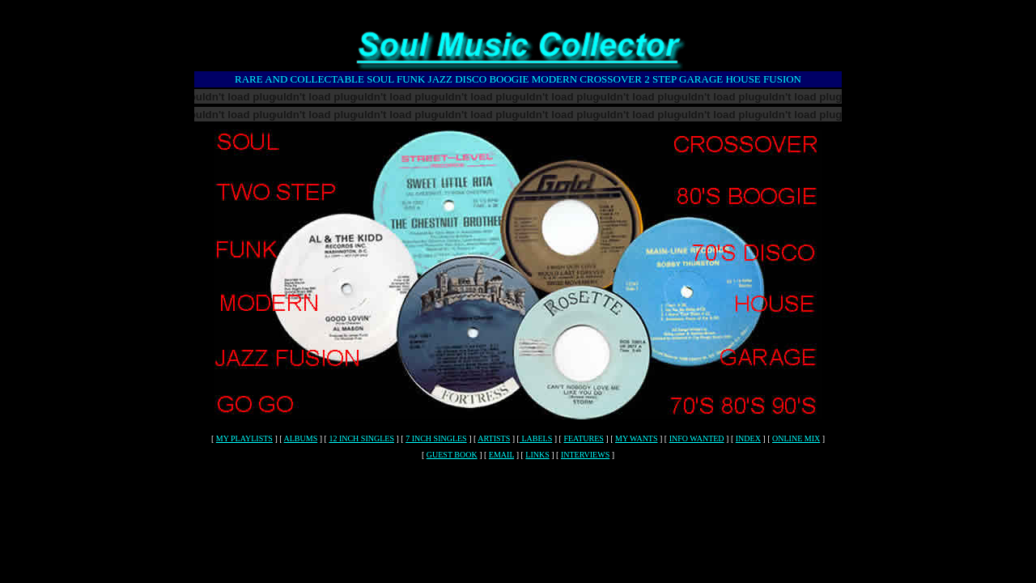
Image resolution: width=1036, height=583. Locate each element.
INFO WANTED (696, 438)
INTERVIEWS (585, 454)
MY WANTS (636, 438)
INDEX (748, 438)
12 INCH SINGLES (361, 438)
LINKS (537, 454)
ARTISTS (494, 438)
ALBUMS (301, 438)
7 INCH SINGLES (436, 438)
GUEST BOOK (452, 454)
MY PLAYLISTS (244, 438)
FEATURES (583, 438)
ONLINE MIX (796, 438)
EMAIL (501, 454)
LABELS (536, 438)
